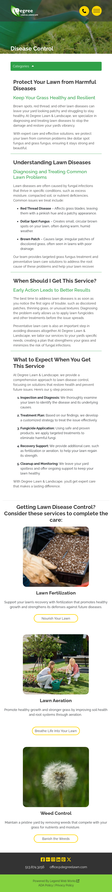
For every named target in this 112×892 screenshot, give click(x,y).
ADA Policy (45, 885)
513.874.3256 (34, 867)
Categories (24, 66)
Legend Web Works (64, 881)
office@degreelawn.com (68, 867)
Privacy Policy (64, 885)
